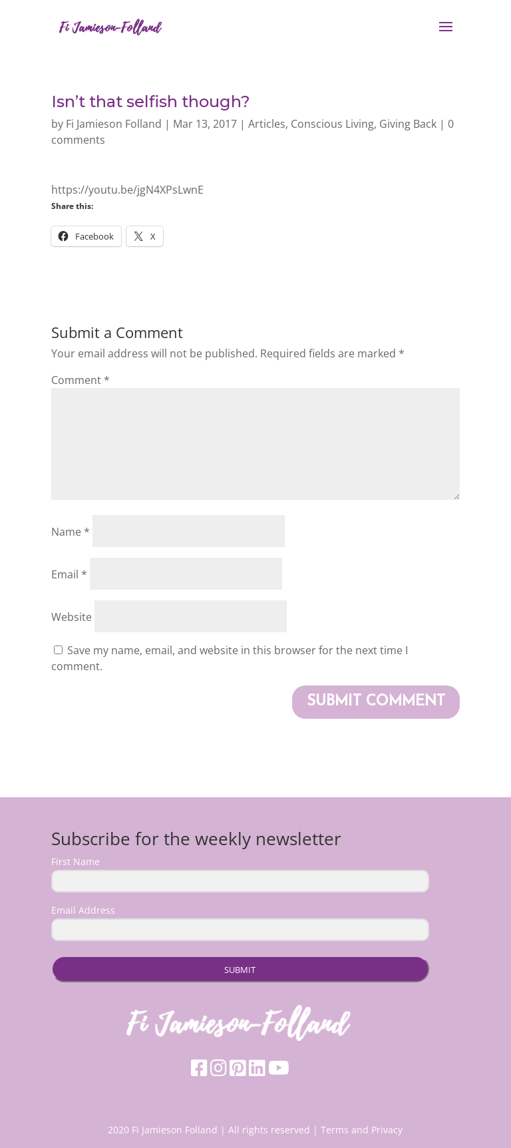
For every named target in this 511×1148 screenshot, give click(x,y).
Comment (80, 380)
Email (69, 574)
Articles (266, 123)
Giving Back (407, 123)
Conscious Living (332, 123)
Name (70, 531)
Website (71, 617)
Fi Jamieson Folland (114, 123)
